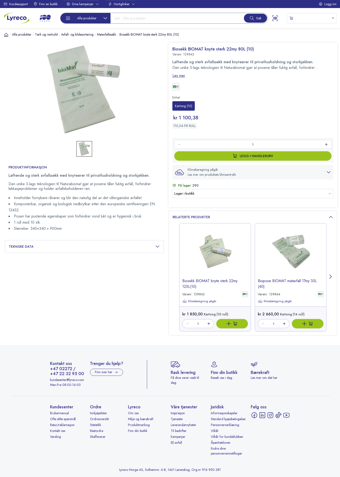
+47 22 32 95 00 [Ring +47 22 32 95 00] (67, 374)
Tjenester (177, 419)
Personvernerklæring (225, 425)
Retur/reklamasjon (62, 425)
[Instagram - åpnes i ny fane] (270, 415)
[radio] (183, 106)
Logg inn (327, 4)
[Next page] (330, 277)
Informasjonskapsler (224, 413)
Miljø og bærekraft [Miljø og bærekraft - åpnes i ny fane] (140, 419)
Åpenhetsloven (220, 442)
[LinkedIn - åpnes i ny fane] (262, 415)
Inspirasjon (178, 413)
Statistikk (95, 425)
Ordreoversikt (99, 419)
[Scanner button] (275, 18)
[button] (253, 172)
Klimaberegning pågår (199, 301)
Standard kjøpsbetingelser (228, 419)
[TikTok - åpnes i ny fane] (278, 415)
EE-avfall (176, 442)
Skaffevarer (98, 436)
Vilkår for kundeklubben (227, 436)
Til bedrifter (179, 430)
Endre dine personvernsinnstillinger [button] (226, 451)
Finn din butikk (137, 430)
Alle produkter (21, 34)
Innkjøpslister (98, 413)
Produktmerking (139, 425)
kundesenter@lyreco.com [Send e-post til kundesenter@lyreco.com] (67, 379)
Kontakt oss (57, 430)
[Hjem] (6, 34)
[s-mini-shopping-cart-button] (311, 18)
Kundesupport (16, 4)
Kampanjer (178, 436)
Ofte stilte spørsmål (63, 419)
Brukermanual (59, 413)
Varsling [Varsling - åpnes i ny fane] (55, 436)
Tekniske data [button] (84, 246)
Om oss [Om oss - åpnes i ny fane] (133, 413)
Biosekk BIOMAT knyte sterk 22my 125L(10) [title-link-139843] (210, 283)
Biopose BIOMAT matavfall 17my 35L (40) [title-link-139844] (287, 283)
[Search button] (255, 18)
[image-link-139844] (290, 255)
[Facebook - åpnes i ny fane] (254, 415)
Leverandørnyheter (183, 425)
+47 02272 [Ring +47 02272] (61, 369)
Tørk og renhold (46, 34)
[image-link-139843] (215, 255)
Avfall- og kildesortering (77, 34)
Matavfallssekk (106, 34)
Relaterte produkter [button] (253, 217)
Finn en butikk (46, 4)
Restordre (96, 430)
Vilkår (215, 430)
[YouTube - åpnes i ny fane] (286, 415)
